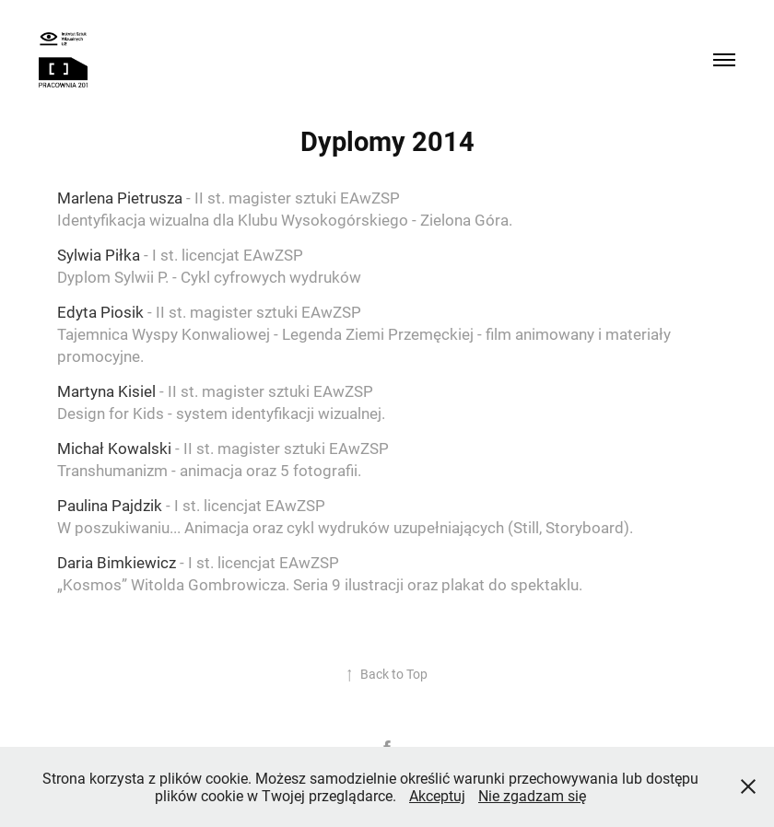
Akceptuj (437, 795)
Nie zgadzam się (532, 795)
